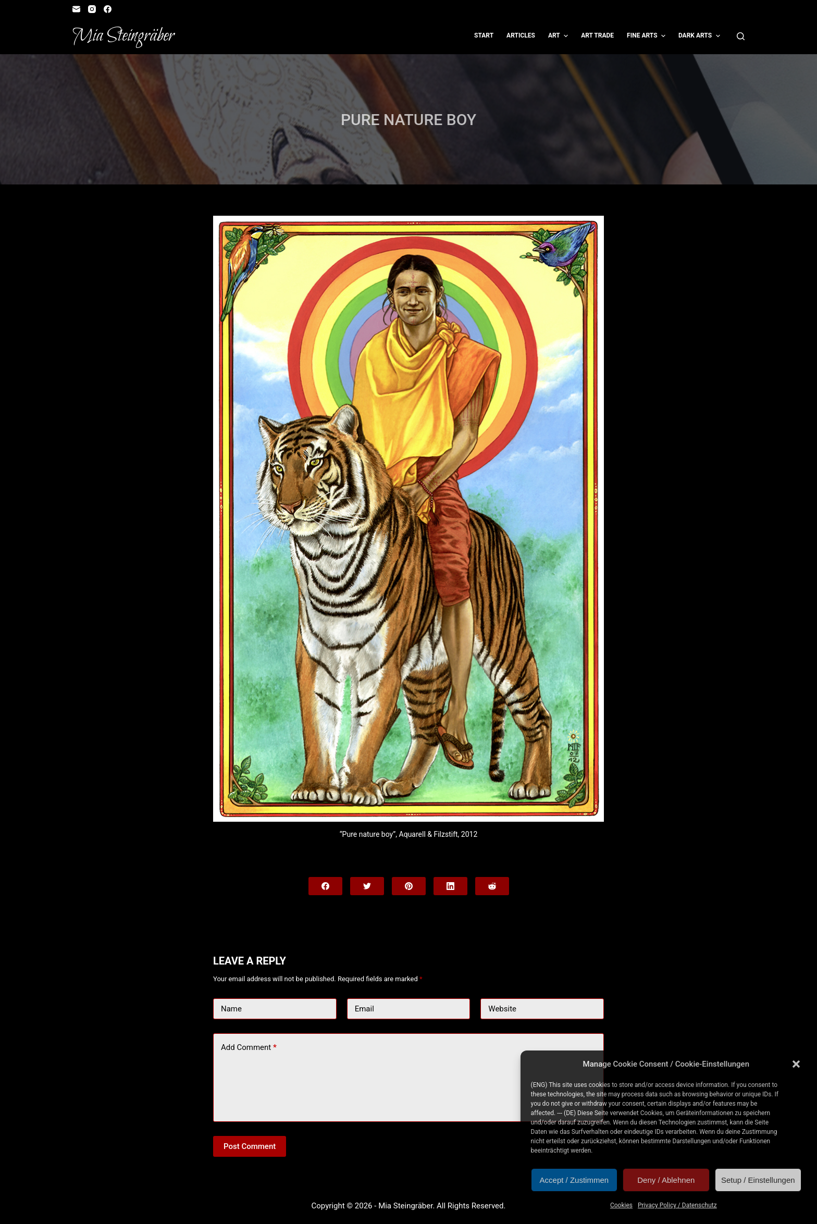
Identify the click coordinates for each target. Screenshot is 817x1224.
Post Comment (250, 1146)
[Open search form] (741, 36)
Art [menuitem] (559, 36)
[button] (796, 1064)
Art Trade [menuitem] (597, 35)
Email (364, 1008)
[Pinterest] (409, 886)
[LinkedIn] (450, 886)
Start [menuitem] (483, 35)
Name (231, 1008)
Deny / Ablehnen (666, 1180)
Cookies (621, 1205)
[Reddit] (492, 886)
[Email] (76, 9)
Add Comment (249, 1048)
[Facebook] (108, 9)
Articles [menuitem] (520, 35)
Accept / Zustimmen (574, 1180)
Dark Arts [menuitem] (700, 36)
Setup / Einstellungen (758, 1180)
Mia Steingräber (123, 36)
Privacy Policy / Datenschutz (677, 1205)
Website (502, 1008)
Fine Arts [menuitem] (647, 36)
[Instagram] (92, 9)
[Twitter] (367, 886)
